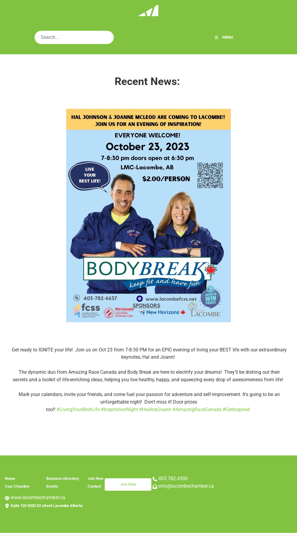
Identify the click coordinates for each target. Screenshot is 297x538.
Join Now (113, 482)
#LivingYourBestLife (78, 409)
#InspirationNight (119, 409)
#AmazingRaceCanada (196, 409)
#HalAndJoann (155, 409)
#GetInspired (236, 409)
